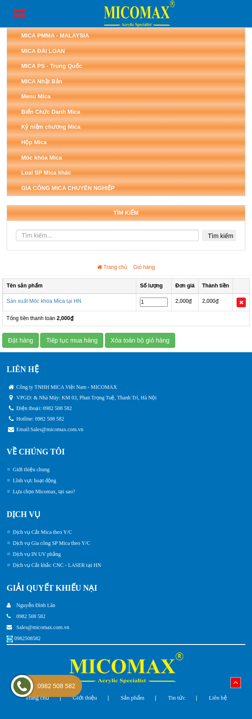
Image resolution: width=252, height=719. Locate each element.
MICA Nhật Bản (41, 81)
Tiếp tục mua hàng (72, 340)
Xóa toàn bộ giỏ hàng (140, 340)
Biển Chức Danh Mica (50, 111)
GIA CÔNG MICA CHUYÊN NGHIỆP (68, 188)
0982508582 (27, 638)
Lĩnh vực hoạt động (34, 480)
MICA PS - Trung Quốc (51, 66)
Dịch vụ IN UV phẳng (37, 554)
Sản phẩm (132, 697)
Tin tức (176, 697)
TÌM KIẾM (126, 212)
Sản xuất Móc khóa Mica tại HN (44, 301)
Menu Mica (35, 96)
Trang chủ (112, 267)
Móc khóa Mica (41, 157)
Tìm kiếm (220, 235)
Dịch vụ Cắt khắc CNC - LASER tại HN (57, 565)
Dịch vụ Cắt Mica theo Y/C (42, 532)
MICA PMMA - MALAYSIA (55, 35)
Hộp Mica (34, 142)
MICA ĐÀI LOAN (43, 51)
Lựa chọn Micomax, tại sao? (44, 491)
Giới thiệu (85, 697)
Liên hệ (218, 697)
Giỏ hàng (144, 267)
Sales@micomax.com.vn (56, 429)
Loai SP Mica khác (46, 172)
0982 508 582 (56, 685)
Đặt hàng (20, 340)
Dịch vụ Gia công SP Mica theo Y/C (51, 543)
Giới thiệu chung (31, 469)
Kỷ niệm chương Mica (50, 126)
